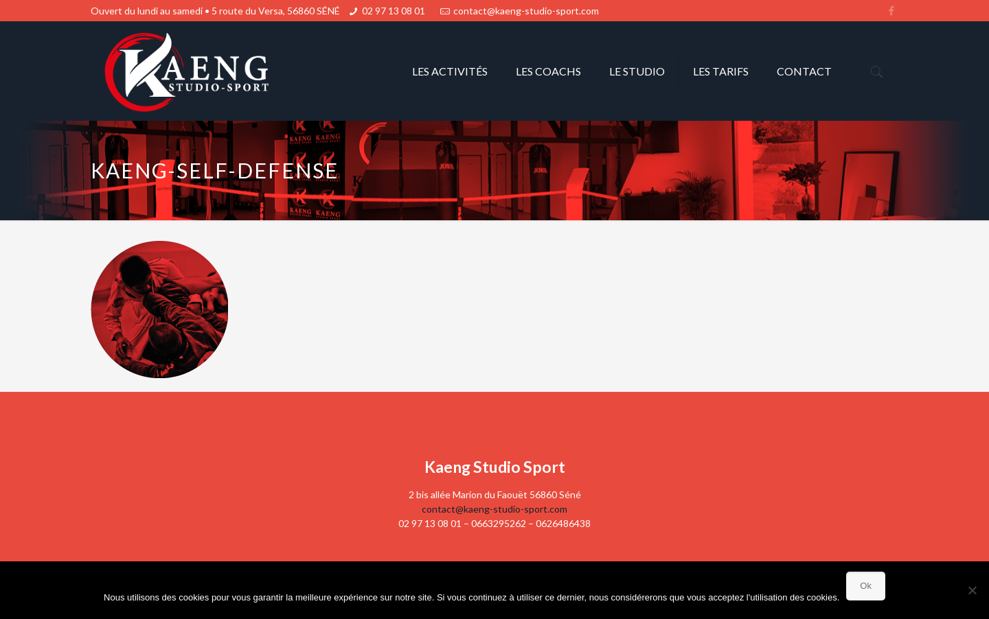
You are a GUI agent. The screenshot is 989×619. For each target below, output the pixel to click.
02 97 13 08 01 (393, 10)
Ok (866, 586)
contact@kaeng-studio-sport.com (526, 10)
